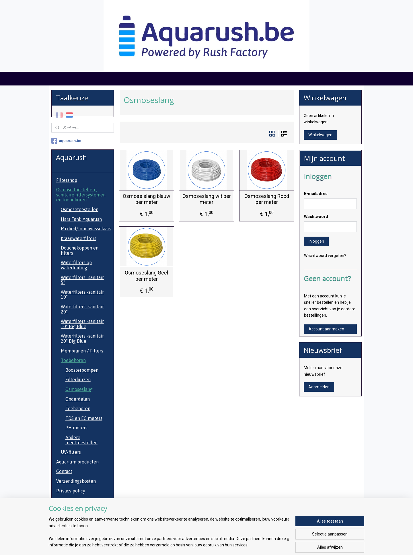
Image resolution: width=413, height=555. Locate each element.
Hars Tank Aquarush (81, 219)
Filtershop (66, 180)
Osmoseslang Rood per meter (266, 199)
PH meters (76, 427)
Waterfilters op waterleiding (76, 265)
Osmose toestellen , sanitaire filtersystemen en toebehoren (81, 194)
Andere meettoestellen (81, 440)
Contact (64, 471)
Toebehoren (73, 360)
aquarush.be (66, 140)
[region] (169, 532)
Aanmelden (319, 387)
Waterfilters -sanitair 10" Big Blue (82, 324)
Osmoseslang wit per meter (206, 199)
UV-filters (71, 452)
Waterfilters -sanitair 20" (82, 309)
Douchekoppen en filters (79, 250)
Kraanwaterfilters (78, 238)
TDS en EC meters (83, 418)
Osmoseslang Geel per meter (146, 276)
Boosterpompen (81, 370)
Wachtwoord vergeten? (325, 255)
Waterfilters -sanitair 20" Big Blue (82, 338)
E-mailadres (316, 193)
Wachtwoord (316, 216)
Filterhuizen (78, 379)
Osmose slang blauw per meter (146, 199)
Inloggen (316, 241)
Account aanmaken (326, 329)
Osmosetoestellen (79, 209)
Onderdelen (77, 399)
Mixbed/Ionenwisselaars (86, 228)
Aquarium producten (77, 461)
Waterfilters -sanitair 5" (82, 280)
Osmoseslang (79, 389)
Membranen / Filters (82, 350)
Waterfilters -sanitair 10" (82, 294)
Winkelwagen (320, 135)
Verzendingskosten (76, 481)
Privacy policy (70, 490)
